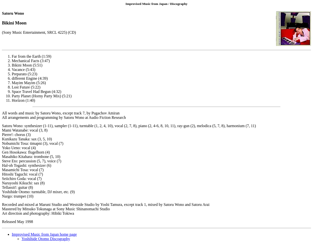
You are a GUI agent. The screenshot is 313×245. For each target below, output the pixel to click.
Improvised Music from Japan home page (44, 234)
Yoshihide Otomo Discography (46, 239)
